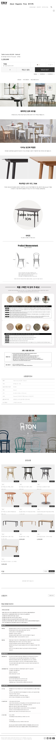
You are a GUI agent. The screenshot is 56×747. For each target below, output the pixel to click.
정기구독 (30, 4)
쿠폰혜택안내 (42, 74)
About (12, 4)
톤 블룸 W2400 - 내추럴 (24, 536)
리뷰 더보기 (52, 571)
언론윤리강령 (29, 739)
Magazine (18, 4)
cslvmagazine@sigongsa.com (17, 739)
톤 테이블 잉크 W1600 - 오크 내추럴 (8, 561)
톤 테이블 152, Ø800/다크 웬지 (43, 486)
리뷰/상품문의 (26, 79)
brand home (28, 443)
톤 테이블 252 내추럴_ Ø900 (7, 486)
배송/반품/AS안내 (35, 79)
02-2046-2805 (9, 739)
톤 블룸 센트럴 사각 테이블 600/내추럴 (27, 511)
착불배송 (35, 74)
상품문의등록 (51, 595)
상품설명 (19, 79)
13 (29, 438)
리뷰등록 (45, 571)
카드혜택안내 (50, 74)
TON (5, 64)
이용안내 (25, 739)
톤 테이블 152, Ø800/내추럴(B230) (8, 511)
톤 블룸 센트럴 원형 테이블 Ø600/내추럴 (45, 511)
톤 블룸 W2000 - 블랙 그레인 (7, 536)
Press (25, 4)
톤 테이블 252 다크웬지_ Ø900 (25, 486)
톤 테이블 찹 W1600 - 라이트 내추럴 (44, 536)
